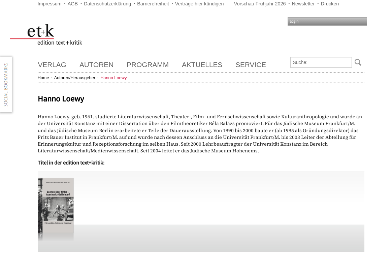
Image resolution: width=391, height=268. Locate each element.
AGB (73, 3)
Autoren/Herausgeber (74, 77)
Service (250, 64)
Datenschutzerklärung (107, 3)
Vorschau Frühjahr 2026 (260, 3)
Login (294, 21)
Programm (148, 64)
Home (43, 77)
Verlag (52, 64)
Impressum (50, 3)
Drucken (330, 3)
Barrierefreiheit (153, 3)
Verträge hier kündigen (199, 3)
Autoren (96, 64)
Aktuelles (202, 64)
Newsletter (303, 3)
